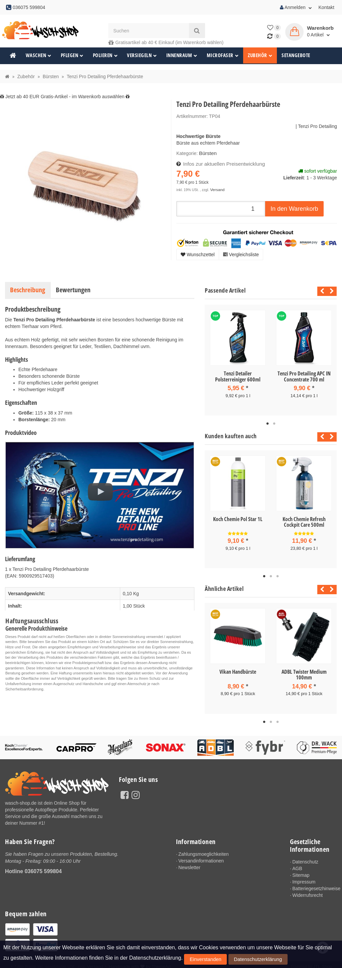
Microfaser (223, 55)
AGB (297, 865)
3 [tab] (277, 574)
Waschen (38, 55)
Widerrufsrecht (307, 892)
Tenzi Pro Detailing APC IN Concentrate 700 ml (304, 376)
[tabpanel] (238, 360)
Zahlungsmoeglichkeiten (203, 851)
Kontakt (326, 7)
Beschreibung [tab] (27, 289)
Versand (216, 188)
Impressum (303, 878)
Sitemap (300, 872)
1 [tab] (267, 423)
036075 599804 (43, 868)
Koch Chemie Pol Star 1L (238, 518)
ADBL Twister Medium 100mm (304, 672)
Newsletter (189, 864)
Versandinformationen (201, 857)
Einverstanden (199, 961)
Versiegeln (142, 55)
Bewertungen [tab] (73, 289)
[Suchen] (148, 30)
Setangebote (296, 55)
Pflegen (72, 55)
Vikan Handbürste (237, 669)
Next (332, 291)
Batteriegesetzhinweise (314, 885)
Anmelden (296, 7)
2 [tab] (274, 423)
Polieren (105, 55)
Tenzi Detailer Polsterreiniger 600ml (238, 376)
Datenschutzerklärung (236, 961)
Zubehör (260, 55)
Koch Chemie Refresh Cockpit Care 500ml (304, 521)
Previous (320, 291)
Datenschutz (305, 858)
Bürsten (207, 153)
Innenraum (181, 55)
